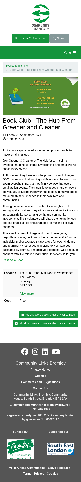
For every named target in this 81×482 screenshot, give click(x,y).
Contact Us (40, 388)
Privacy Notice (40, 369)
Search (59, 38)
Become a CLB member (30, 38)
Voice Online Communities (27, 467)
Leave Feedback (59, 467)
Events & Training (16, 65)
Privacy (39, 473)
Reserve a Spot (13, 260)
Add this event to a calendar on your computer (48, 314)
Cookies (40, 375)
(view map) (27, 293)
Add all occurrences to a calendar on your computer (45, 323)
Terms (27, 473)
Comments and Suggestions (40, 382)
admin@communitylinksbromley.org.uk (40, 404)
